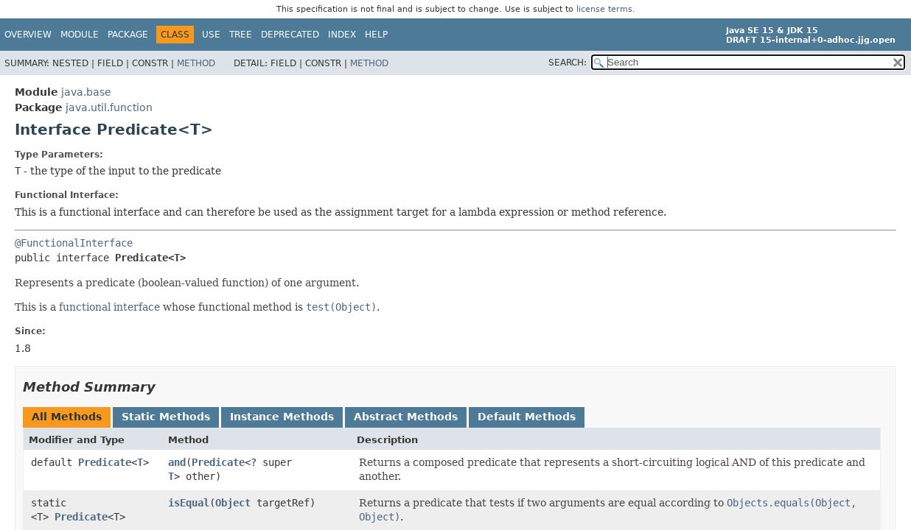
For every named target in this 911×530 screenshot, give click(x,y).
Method (196, 63)
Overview (28, 34)
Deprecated (290, 34)
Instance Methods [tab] (282, 417)
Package (128, 34)
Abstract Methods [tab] (406, 417)
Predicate (104, 462)
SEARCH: (567, 62)
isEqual (188, 503)
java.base (86, 92)
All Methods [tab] (67, 417)
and (177, 462)
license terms (604, 9)
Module (79, 34)
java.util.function (109, 107)
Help (376, 34)
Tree (240, 34)
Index (342, 34)
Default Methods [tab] (527, 417)
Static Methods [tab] (166, 417)
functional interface (109, 307)
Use (211, 34)
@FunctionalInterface (74, 243)
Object (233, 503)
